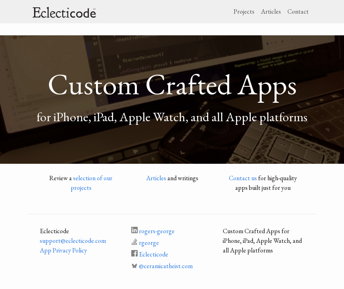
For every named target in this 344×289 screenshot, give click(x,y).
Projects (244, 11)
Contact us (243, 178)
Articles (271, 11)
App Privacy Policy (63, 250)
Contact (298, 11)
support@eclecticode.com (73, 240)
